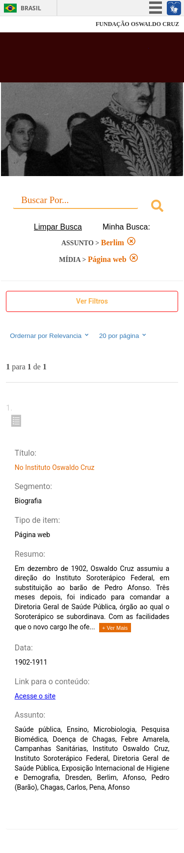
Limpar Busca (58, 227)
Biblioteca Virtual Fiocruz (78, 60)
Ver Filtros (92, 301)
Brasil (31, 8)
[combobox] (92, 207)
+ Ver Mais (115, 628)
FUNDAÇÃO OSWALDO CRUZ (137, 24)
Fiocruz (29, 24)
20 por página (123, 335)
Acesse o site (35, 696)
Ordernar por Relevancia (50, 335)
